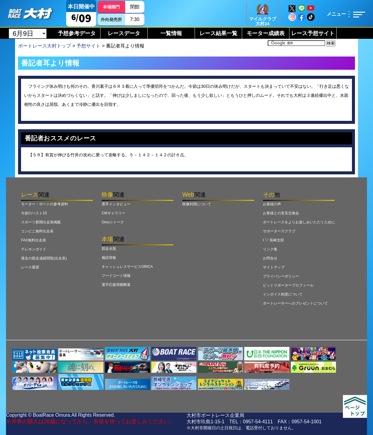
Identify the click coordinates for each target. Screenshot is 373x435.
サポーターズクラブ (279, 231)
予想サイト (88, 45)
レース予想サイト (312, 33)
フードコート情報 (116, 276)
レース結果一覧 (218, 33)
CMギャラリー (113, 213)
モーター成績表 (266, 33)
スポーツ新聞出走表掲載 (41, 222)
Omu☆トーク (113, 222)
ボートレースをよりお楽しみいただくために (299, 222)
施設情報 (109, 258)
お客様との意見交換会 (281, 213)
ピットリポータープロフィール (288, 285)
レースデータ (124, 33)
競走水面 (109, 249)
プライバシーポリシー (281, 276)
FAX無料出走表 (33, 240)
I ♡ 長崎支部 (273, 240)
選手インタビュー (116, 204)
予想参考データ (77, 33)
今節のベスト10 (34, 213)
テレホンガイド (33, 249)
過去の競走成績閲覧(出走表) (44, 258)
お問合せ (270, 258)
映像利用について (196, 204)
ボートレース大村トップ (44, 45)
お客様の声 (272, 204)
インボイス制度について (283, 294)
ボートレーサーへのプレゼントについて (295, 303)
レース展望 (30, 267)
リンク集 (270, 249)
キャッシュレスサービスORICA (127, 267)
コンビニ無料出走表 (37, 231)
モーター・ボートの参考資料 (44, 204)
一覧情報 (171, 33)
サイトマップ (274, 267)
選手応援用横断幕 (116, 285)
